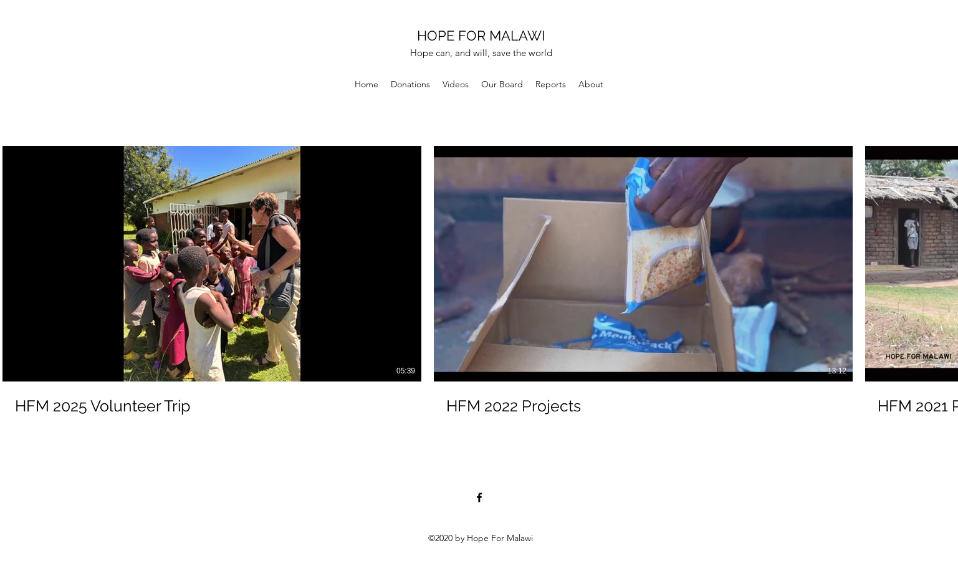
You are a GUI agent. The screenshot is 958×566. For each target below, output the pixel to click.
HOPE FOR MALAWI (481, 35)
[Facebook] (479, 497)
